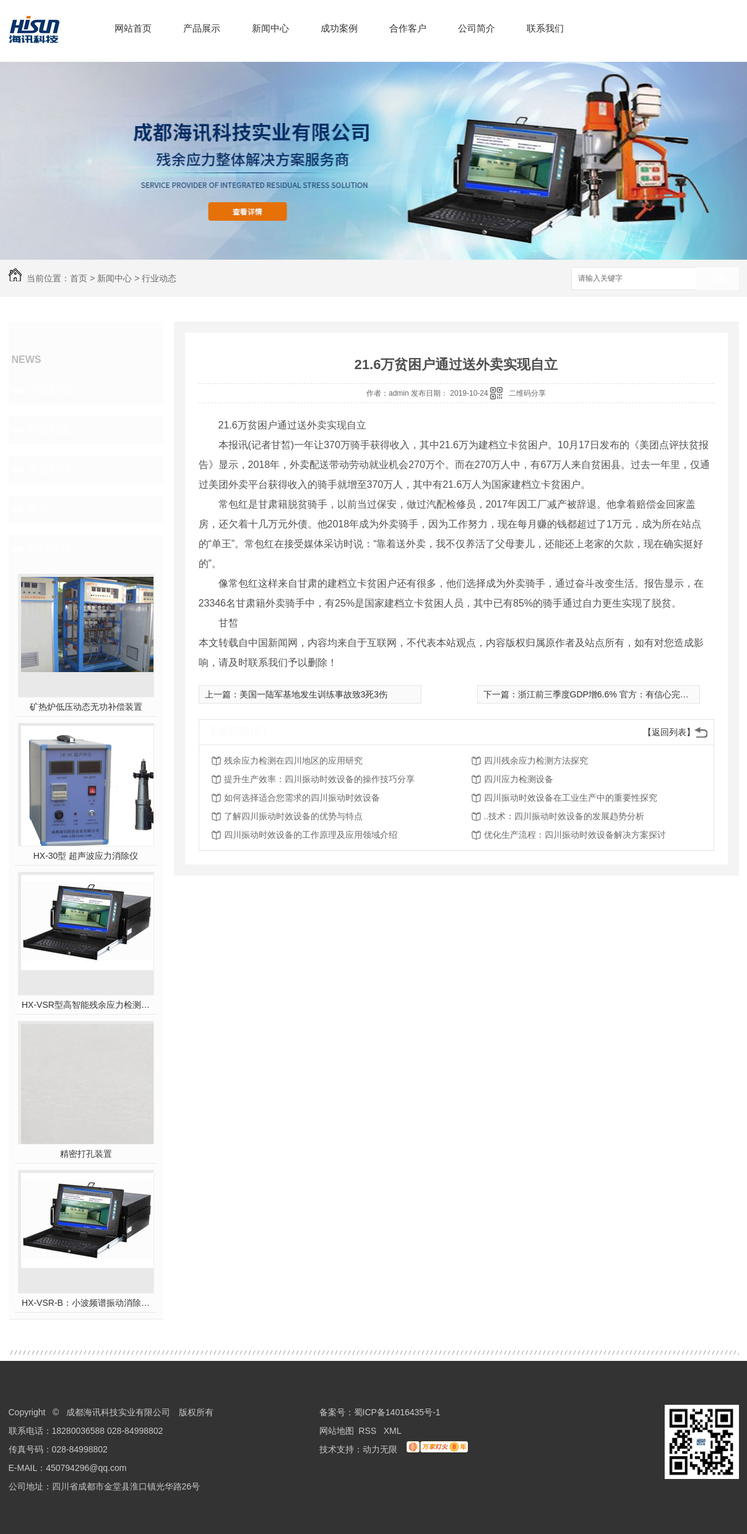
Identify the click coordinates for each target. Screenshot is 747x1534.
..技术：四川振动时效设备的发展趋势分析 (564, 816)
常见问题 (49, 469)
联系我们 (545, 28)
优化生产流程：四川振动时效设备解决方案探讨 (575, 835)
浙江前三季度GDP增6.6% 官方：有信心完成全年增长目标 (629, 694)
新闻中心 (270, 28)
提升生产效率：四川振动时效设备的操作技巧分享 (319, 779)
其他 (38, 509)
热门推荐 (49, 548)
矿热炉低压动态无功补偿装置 (86, 707)
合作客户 (407, 28)
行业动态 (159, 278)
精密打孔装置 (86, 1154)
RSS (368, 1431)
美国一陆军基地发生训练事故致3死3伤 (314, 694)
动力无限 (380, 1449)
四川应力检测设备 (518, 779)
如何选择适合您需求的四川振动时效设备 (302, 798)
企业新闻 (49, 390)
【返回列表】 (669, 732)
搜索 (717, 279)
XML (394, 1431)
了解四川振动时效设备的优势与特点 (293, 816)
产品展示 (201, 28)
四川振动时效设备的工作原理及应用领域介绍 (310, 835)
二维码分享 (527, 393)
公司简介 (476, 28)
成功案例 (339, 28)
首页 (78, 278)
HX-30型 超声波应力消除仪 (86, 856)
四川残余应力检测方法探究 (536, 760)
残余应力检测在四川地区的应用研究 (293, 760)
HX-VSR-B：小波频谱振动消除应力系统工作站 (86, 1303)
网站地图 (336, 1431)
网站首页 (133, 28)
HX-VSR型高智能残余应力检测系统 (86, 1005)
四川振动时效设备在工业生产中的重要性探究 (570, 798)
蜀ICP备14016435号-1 (397, 1412)
